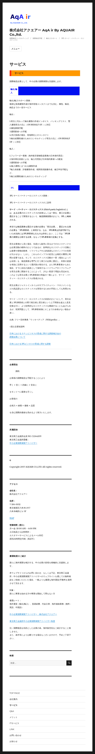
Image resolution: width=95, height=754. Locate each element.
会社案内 (13, 699)
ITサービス (14, 723)
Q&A (12, 711)
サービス (13, 705)
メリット (13, 717)
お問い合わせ (15, 735)
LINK (12, 729)
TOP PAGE (15, 693)
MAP (12, 518)
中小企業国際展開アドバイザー (23, 443)
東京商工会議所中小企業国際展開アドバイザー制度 (32, 621)
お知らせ (13, 741)
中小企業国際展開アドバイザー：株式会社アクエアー (33, 614)
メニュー (15, 49)
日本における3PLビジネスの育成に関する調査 (30, 344)
